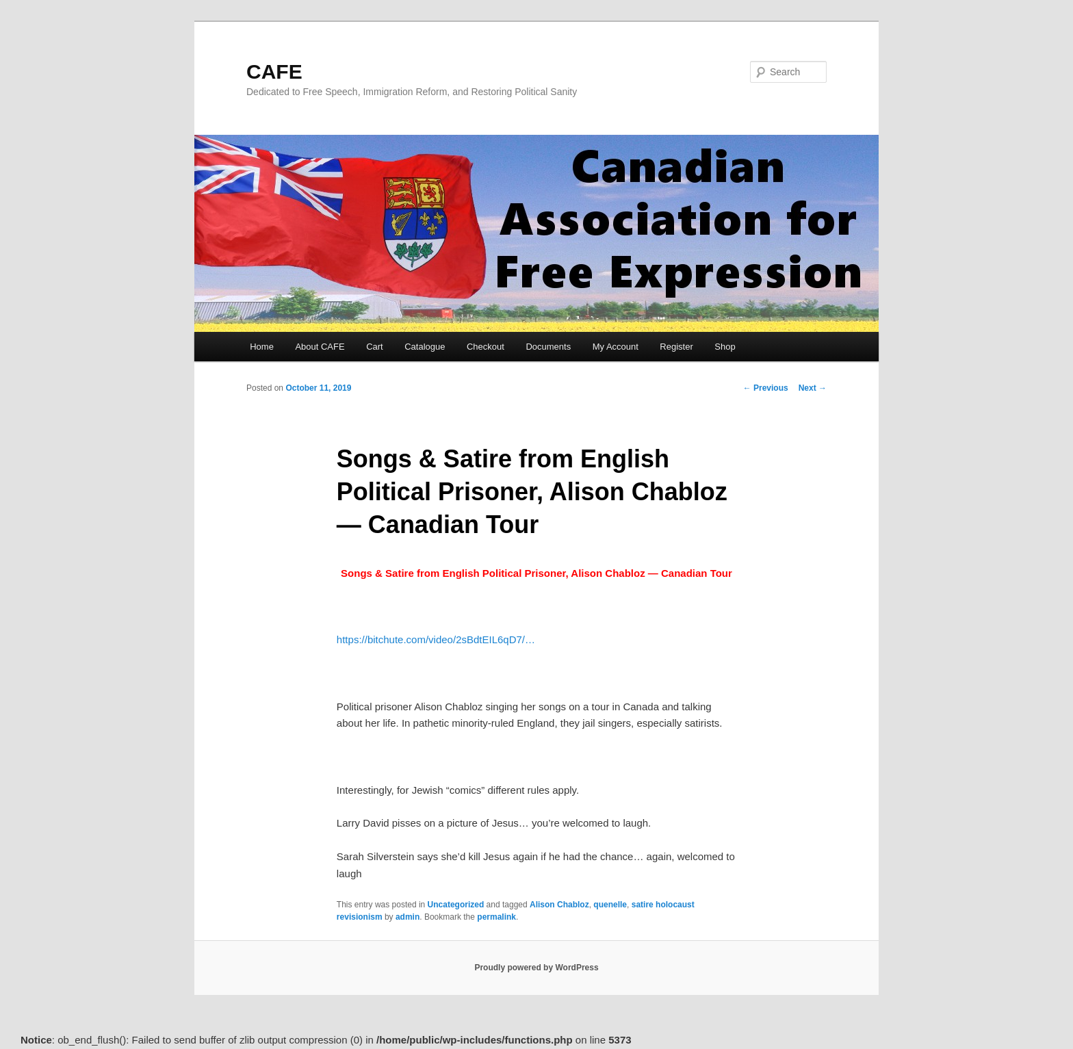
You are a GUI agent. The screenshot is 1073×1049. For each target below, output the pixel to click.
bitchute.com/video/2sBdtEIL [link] (436, 639)
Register (676, 346)
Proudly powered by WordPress (536, 967)
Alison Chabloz (559, 904)
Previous (765, 388)
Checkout (485, 346)
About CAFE (319, 346)
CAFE (274, 71)
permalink (496, 917)
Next (813, 388)
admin (407, 917)
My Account (615, 346)
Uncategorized (456, 904)
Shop (724, 346)
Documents (548, 346)
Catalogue (424, 346)
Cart (374, 346)
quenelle (610, 904)
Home (262, 346)
